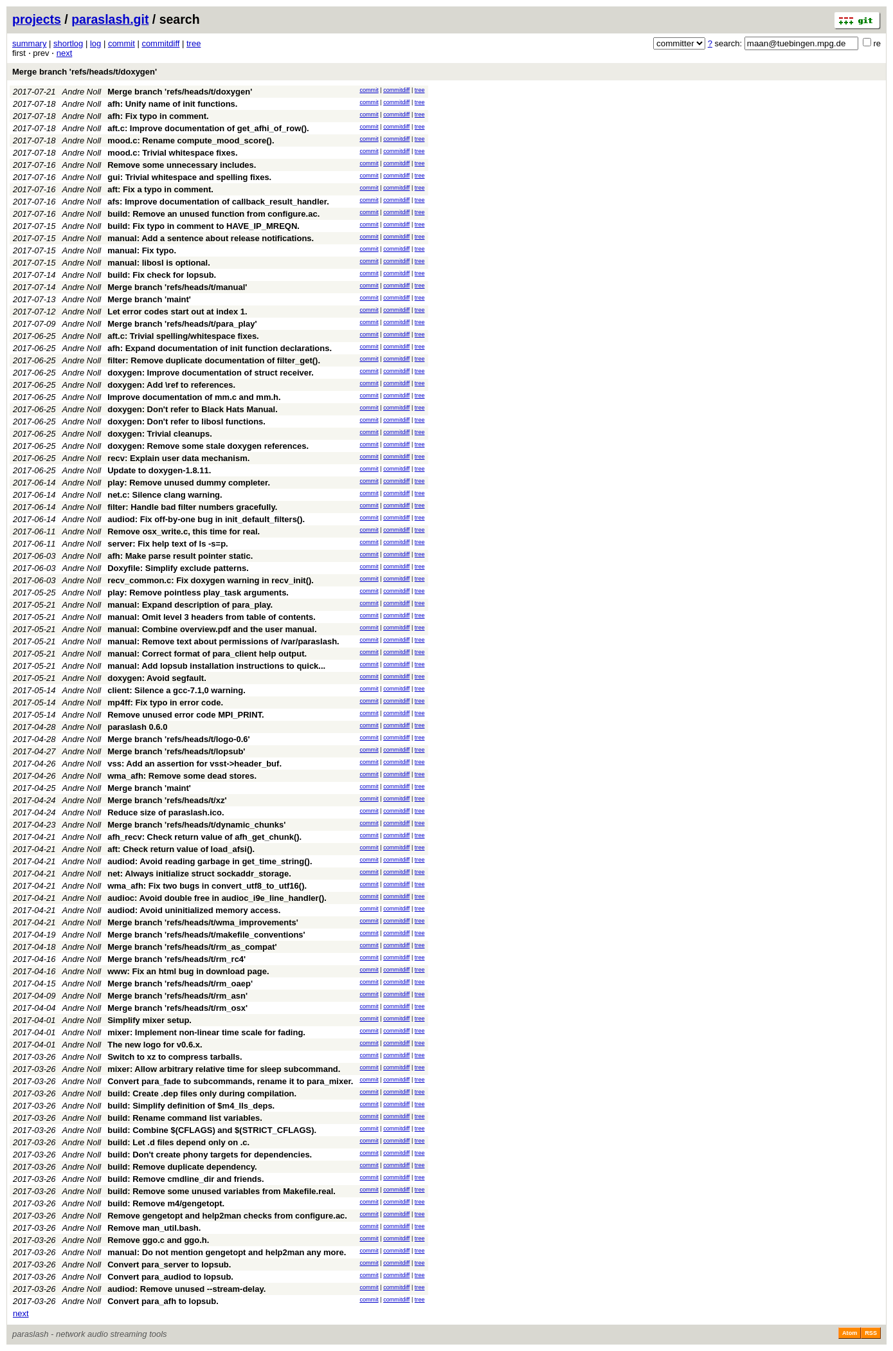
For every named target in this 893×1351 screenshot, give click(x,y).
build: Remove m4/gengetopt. (165, 1203)
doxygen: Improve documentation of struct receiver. (210, 372)
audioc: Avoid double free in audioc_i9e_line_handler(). (217, 898)
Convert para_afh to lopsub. (163, 1301)
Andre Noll (82, 91)
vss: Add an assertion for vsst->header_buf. (194, 763)
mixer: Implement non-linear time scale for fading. (206, 1032)
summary (29, 43)
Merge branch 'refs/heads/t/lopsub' (176, 751)
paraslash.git (110, 19)
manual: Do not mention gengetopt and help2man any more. (226, 1252)
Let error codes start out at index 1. (177, 311)
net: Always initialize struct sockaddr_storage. (199, 873)
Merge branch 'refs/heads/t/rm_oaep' (180, 983)
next (65, 53)
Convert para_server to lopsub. (169, 1264)
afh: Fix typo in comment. (157, 116)
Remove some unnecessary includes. (181, 165)
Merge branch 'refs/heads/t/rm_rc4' (176, 959)
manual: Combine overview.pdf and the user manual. (211, 629)
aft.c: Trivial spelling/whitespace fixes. (183, 336)
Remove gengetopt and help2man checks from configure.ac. (227, 1215)
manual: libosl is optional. (158, 262)
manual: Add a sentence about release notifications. (210, 238)
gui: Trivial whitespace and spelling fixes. (189, 177)
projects (36, 19)
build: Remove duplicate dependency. (182, 1167)
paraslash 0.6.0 (137, 727)
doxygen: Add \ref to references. (171, 385)
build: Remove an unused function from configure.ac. (213, 214)
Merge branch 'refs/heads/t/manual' (177, 287)
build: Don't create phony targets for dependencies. (209, 1154)
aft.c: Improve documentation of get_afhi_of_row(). (208, 128)
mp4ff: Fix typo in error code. (165, 702)
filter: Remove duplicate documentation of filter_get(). (213, 360)
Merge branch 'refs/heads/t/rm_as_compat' (191, 947)
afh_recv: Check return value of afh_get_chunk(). (204, 837)
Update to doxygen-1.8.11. (159, 470)
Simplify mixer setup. (149, 1020)
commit (121, 43)
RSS (871, 1333)
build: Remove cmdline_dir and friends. (185, 1179)
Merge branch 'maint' (149, 299)
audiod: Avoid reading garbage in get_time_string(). (209, 861)
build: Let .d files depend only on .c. (178, 1142)
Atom (849, 1333)
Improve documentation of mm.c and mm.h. (193, 397)
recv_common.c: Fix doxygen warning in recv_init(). (210, 580)
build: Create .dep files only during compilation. (201, 1093)
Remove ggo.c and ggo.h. (158, 1240)
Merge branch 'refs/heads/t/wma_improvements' (202, 922)
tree (193, 43)
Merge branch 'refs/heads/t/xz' (166, 800)
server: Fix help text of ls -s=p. (167, 544)
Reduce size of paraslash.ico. (165, 812)
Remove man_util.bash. (154, 1228)
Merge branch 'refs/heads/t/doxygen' (84, 72)
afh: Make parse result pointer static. (180, 556)
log (95, 43)
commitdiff (160, 43)
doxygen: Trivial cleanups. (159, 434)
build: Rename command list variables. (184, 1118)
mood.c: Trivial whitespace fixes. (172, 153)
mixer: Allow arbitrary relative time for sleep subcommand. (223, 1069)
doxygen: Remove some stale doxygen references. (208, 446)
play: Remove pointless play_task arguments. (198, 592)
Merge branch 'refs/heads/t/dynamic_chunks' (196, 825)
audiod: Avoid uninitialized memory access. (193, 910)
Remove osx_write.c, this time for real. (183, 531)
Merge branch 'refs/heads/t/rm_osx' (177, 1008)
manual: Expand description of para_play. (190, 605)
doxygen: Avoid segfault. (156, 678)
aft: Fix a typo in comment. (160, 189)
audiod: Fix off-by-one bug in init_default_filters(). (206, 519)
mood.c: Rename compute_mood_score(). (190, 140)
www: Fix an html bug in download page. (188, 971)
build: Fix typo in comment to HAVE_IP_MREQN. (203, 226)
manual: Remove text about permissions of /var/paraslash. (223, 641)
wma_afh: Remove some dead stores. (182, 776)
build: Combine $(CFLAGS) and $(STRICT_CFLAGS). (211, 1130)
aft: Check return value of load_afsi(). (181, 849)
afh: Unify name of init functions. (172, 104)
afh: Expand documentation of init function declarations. (219, 348)
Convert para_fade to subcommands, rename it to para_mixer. (230, 1081)
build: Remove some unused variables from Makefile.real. (221, 1191)
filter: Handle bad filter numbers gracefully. (192, 507)
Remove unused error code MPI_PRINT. (185, 715)
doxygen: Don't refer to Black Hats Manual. (192, 409)
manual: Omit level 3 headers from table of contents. (211, 617)
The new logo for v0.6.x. (154, 1044)
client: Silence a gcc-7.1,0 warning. (176, 690)
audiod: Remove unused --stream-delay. (186, 1289)
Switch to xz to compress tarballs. (174, 1057)
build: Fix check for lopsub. (161, 275)
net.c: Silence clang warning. (164, 495)
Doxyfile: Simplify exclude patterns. (178, 568)
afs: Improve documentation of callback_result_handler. (218, 201)
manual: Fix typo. (141, 250)
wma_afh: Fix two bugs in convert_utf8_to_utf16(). (207, 886)
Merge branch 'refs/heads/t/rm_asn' (177, 996)
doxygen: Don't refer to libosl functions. (186, 421)
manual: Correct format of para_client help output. (207, 653)
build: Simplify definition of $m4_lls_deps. (191, 1106)
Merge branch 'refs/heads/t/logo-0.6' (178, 739)
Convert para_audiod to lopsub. (170, 1277)
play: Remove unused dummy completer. (188, 482)
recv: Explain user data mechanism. (178, 458)
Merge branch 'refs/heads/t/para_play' (182, 324)
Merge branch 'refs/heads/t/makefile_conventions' (206, 934)
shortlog (68, 43)
